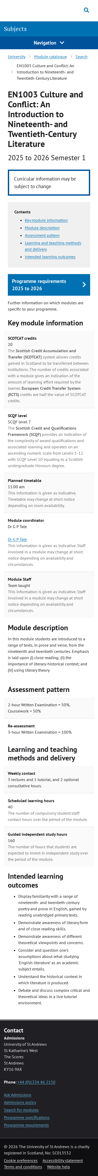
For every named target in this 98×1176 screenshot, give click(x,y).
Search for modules (21, 1109)
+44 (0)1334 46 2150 (36, 1082)
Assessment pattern (42, 235)
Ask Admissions (17, 1094)
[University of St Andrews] (28, 9)
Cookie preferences (21, 1160)
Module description (42, 227)
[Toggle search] (86, 10)
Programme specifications (27, 1117)
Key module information (46, 220)
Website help (58, 1166)
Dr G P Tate (17, 539)
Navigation (49, 42)
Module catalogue (50, 56)
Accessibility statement (63, 1160)
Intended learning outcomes (50, 256)
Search (82, 56)
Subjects (15, 29)
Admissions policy (20, 1102)
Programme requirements (26, 1125)
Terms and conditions (23, 1166)
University (16, 56)
